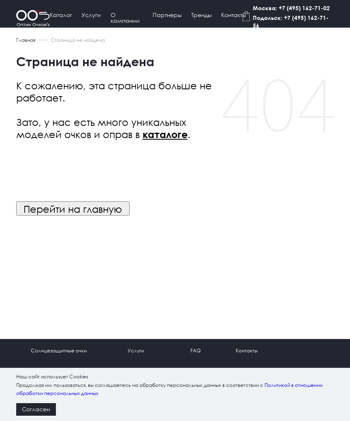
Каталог (61, 15)
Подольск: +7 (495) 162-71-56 (291, 21)
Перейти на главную (72, 209)
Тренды (201, 15)
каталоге (165, 134)
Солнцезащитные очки (59, 350)
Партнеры (167, 15)
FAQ (195, 350)
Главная (25, 40)
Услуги (91, 15)
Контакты (233, 15)
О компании (125, 17)
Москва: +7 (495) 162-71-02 (291, 7)
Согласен (36, 409)
